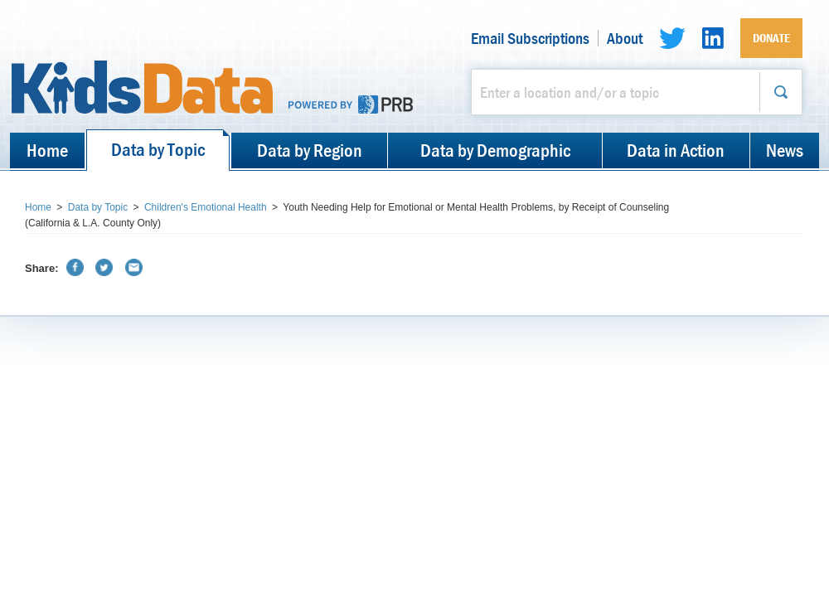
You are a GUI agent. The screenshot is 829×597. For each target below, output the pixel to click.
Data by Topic (158, 149)
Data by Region (309, 150)
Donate (771, 38)
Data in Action (676, 150)
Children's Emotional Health (205, 207)
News (784, 150)
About (624, 38)
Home (47, 150)
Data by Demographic (495, 150)
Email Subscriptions (530, 38)
